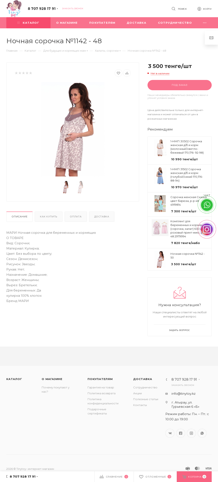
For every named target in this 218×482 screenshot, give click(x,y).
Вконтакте (169, 433)
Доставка (101, 216)
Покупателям (100, 379)
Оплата (76, 216)
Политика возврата (102, 393)
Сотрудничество (145, 387)
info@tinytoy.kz (183, 394)
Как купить (48, 216)
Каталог (14, 379)
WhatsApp (202, 433)
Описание (19, 216)
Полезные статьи (145, 399)
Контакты (140, 405)
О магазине (52, 379)
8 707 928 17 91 (42, 9)
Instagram (191, 433)
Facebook (180, 433)
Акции (137, 393)
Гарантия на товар (101, 387)
